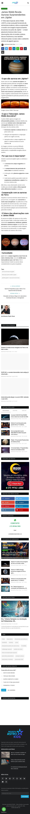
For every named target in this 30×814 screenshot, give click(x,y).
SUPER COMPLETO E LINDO (10, 679)
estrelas (11, 642)
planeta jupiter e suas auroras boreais (10, 277)
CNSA (3, 639)
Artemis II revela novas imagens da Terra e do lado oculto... (14, 348)
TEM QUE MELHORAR (9, 676)
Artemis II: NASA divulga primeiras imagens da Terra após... (18, 571)
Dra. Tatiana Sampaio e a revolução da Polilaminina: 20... (19, 587)
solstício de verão (18, 649)
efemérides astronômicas (21, 639)
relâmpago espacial (7, 649)
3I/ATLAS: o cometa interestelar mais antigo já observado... (14, 373)
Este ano (24, 410)
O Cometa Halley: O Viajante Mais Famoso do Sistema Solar (19, 448)
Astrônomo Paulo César (8, 44)
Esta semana (6, 410)
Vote (3, 690)
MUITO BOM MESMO (9, 673)
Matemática (10, 639)
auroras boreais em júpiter (8, 271)
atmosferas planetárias (8, 656)
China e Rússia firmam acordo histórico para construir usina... (18, 760)
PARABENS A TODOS (9, 685)
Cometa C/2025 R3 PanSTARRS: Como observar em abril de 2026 (19, 415)
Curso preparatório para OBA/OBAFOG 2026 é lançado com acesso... (18, 432)
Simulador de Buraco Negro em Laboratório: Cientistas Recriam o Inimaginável (15, 297)
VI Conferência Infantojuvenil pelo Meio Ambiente (19, 767)
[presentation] (22, 603)
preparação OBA (19, 659)
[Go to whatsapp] (4, 809)
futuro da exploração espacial (9, 652)
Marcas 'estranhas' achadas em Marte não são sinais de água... (18, 753)
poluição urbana (20, 656)
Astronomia (4, 8)
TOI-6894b (23, 646)
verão (16, 642)
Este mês (15, 410)
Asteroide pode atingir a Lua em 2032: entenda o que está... (14, 398)
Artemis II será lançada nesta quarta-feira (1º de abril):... (18, 423)
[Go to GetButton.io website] (3, 812)
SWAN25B (4, 642)
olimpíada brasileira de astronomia (10, 646)
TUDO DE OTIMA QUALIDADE (11, 682)
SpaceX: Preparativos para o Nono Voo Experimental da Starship (15, 289)
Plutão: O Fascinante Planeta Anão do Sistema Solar (20, 440)
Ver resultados (11, 690)
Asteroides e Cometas (7, 659)
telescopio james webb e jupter (9, 274)
